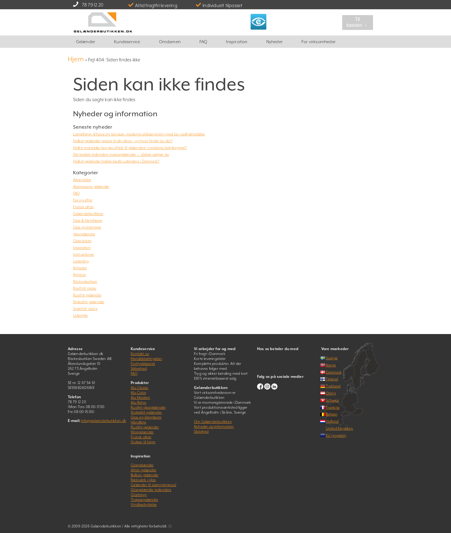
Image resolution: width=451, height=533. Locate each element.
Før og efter (82, 200)
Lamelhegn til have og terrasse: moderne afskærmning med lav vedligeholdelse (139, 134)
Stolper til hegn (143, 442)
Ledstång (81, 261)
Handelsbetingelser (146, 359)
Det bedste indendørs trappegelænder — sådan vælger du (121, 154)
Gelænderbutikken (88, 214)
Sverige (332, 358)
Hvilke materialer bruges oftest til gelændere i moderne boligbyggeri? (130, 148)
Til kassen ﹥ (357, 22)
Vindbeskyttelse (144, 504)
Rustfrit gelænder (87, 295)
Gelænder (86, 41)
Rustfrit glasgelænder (148, 407)
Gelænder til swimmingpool (153, 485)
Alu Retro (138, 402)
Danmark (334, 372)
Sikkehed (201, 431)
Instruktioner (83, 254)
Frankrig (333, 407)
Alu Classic (139, 388)
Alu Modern (140, 397)
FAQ (203, 41)
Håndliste (138, 422)
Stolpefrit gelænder (89, 302)
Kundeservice (127, 41)
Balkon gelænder (144, 475)
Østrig (331, 393)
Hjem (76, 59)
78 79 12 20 (92, 4)
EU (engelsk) (336, 435)
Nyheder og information (214, 426)
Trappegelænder (144, 500)
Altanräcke (82, 180)
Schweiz (332, 400)
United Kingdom (339, 428)
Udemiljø (80, 315)
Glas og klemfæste (146, 417)
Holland (332, 421)
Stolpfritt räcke (85, 309)
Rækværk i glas (143, 480)
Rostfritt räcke (84, 288)
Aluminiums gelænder (91, 186)
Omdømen (170, 41)
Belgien (331, 414)
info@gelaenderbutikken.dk (103, 421)
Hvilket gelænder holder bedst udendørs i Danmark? (116, 161)
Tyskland (333, 386)
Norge (331, 365)
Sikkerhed (139, 368)
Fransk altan (83, 207)
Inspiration (236, 41)
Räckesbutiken (85, 281)
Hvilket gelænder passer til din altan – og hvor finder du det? (123, 141)
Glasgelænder (142, 465)
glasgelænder (84, 234)
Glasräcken (82, 241)
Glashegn (139, 495)
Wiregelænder (142, 432)
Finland (332, 379)
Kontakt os (140, 354)
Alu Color (138, 392)
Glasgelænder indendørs (151, 490)
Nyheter (79, 275)
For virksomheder (318, 41)
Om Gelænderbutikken (213, 421)
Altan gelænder (143, 470)
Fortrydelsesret (143, 364)
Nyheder (274, 41)
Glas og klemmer (87, 227)
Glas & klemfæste (87, 220)
